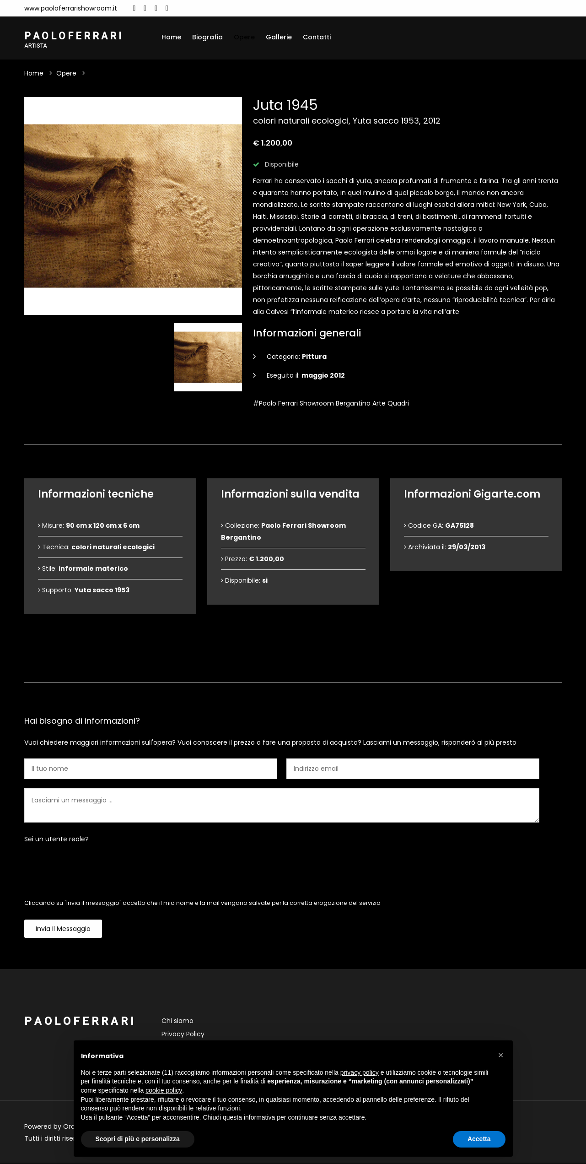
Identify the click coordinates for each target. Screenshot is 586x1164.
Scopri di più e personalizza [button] (138, 1138)
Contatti (317, 37)
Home (171, 37)
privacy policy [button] (359, 1072)
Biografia (207, 37)
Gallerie (279, 37)
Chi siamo (177, 1022)
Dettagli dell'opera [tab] (293, 430)
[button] (501, 1055)
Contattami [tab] (293, 668)
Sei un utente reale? (56, 840)
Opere (244, 37)
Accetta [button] (479, 1138)
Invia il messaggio (63, 930)
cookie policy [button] (163, 1090)
